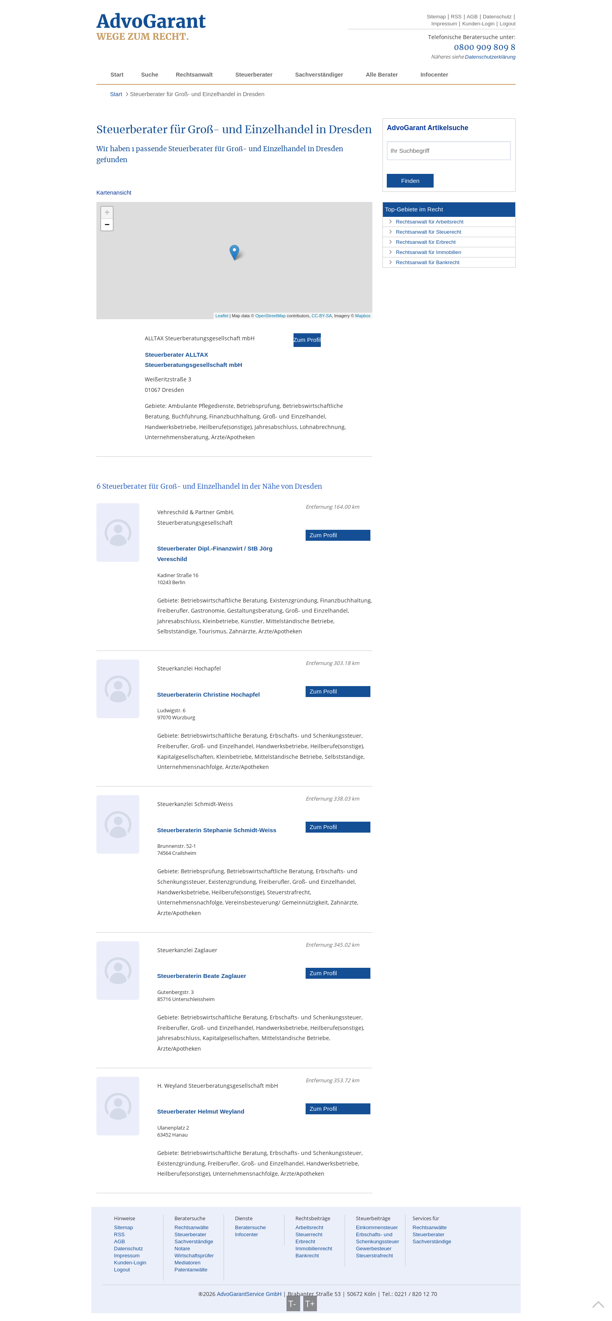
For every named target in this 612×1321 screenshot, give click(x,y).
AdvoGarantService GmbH (249, 1294)
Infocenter (434, 75)
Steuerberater (253, 75)
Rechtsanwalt (194, 75)
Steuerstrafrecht (374, 1255)
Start (116, 75)
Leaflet (221, 315)
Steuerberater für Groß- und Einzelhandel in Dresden (197, 94)
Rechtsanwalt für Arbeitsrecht (429, 222)
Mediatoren (187, 1263)
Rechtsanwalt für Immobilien (428, 252)
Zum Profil (307, 339)
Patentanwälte (190, 1270)
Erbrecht (305, 1241)
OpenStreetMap (270, 315)
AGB (472, 17)
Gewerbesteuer (373, 1248)
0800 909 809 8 (485, 48)
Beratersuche (250, 1227)
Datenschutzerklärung (490, 57)
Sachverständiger (319, 75)
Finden (410, 180)
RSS (456, 17)
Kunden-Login (478, 24)
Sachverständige (193, 1241)
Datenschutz (497, 17)
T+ (310, 1303)
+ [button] (107, 212)
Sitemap (436, 17)
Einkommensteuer (377, 1227)
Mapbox (362, 315)
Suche (149, 75)
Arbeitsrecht (309, 1227)
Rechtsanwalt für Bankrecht (427, 262)
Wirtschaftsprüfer (194, 1255)
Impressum (444, 24)
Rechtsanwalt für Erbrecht (425, 242)
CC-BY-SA (321, 315)
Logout (508, 24)
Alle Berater (382, 75)
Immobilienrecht (313, 1248)
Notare (182, 1248)
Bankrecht (307, 1255)
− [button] (107, 224)
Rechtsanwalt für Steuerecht (428, 232)
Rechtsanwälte (191, 1227)
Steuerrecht (308, 1234)
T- (293, 1303)
